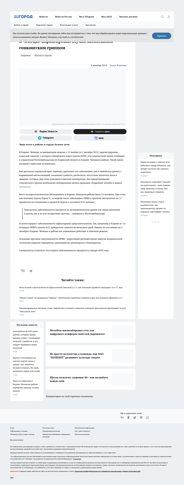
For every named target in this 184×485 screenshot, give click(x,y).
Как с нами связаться (82, 431)
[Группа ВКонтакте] (122, 417)
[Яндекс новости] (45, 131)
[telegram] (31, 271)
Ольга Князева (118, 65)
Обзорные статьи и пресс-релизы (22, 434)
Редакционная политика (51, 431)
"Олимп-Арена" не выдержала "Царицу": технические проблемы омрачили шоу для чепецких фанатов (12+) (72, 299)
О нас (12, 428)
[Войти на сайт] (168, 16)
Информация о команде (18, 431)
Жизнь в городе (43, 55)
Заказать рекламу (128, 16)
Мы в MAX (106, 16)
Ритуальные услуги (69, 25)
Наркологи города (44, 25)
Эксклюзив (90, 25)
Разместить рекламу (82, 434)
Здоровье (26, 55)
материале (25, 186)
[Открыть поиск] (162, 16)
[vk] (23, 271)
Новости (43, 16)
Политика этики (48, 428)
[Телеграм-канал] (45, 138)
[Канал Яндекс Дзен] (99, 131)
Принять (161, 36)
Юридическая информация (84, 428)
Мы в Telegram (86, 16)
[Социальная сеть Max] (99, 138)
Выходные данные (16, 440)
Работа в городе (21, 25)
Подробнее (77, 459)
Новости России (63, 16)
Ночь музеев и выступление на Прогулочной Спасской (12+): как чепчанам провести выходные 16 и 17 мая (72, 289)
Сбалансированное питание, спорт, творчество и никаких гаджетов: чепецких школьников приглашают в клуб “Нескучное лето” (72, 311)
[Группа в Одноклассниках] (128, 417)
